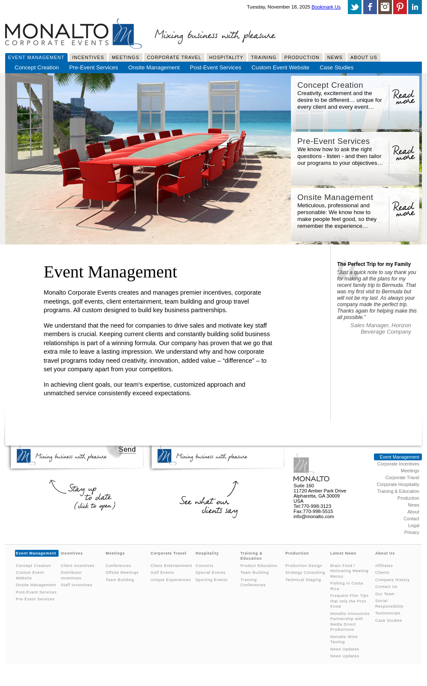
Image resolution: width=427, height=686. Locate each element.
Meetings (125, 57)
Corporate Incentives (398, 463)
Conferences (118, 566)
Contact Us (386, 587)
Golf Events (162, 572)
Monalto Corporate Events (73, 31)
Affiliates (384, 566)
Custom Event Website (280, 67)
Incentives (88, 57)
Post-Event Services (215, 67)
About (413, 511)
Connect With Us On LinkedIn (415, 7)
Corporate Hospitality (398, 484)
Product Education (259, 566)
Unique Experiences (171, 580)
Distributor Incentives (71, 575)
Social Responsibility (389, 603)
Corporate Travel (174, 57)
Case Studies (336, 67)
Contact (411, 518)
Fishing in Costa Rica (346, 586)
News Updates (344, 649)
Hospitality (226, 57)
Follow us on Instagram (385, 7)
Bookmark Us (326, 6)
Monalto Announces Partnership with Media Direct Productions (350, 621)
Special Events (210, 572)
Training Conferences (253, 583)
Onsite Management (154, 67)
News (335, 57)
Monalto (312, 467)
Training (263, 57)
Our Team (384, 594)
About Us (363, 57)
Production (301, 57)
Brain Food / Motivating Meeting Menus (349, 571)
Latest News (343, 553)
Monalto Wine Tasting (344, 639)
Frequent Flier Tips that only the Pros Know (349, 601)
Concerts (205, 566)
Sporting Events (212, 580)
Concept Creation (37, 67)
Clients (382, 572)
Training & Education (398, 491)
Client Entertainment (171, 566)
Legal (413, 525)
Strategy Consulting (305, 572)
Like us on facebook (370, 7)
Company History (392, 580)
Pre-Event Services (93, 67)
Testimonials (387, 613)
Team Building (120, 580)
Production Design (304, 566)
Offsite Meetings (122, 572)
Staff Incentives (76, 585)
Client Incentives (78, 566)
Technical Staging (303, 580)
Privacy (411, 532)
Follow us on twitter (355, 7)
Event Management (36, 57)
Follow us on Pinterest (400, 7)
